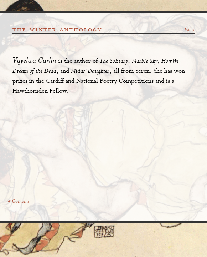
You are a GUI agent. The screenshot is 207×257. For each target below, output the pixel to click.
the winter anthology (57, 29)
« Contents (18, 202)
